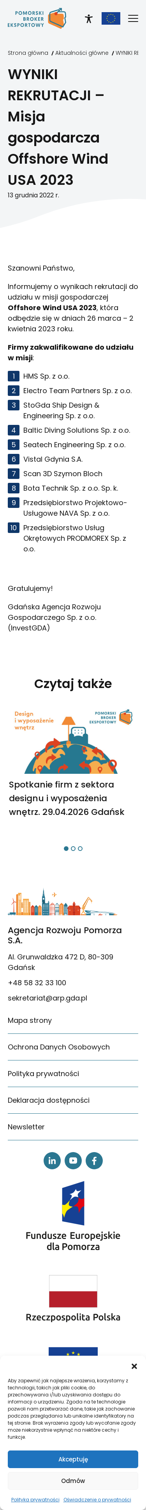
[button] (134, 1365)
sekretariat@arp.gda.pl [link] (47, 998)
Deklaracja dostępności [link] (49, 1100)
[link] (37, 18)
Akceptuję (73, 1459)
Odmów (73, 1481)
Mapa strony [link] (30, 1020)
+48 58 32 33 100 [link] (37, 983)
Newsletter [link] (26, 1127)
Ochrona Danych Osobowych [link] (59, 1047)
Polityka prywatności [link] (35, 1499)
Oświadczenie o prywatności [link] (97, 1499)
